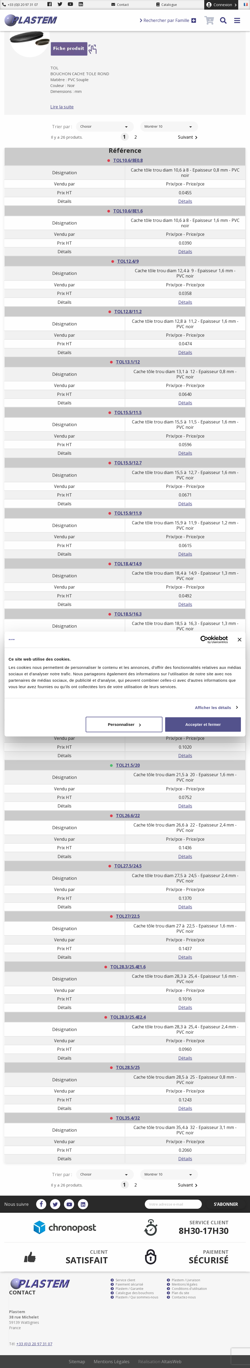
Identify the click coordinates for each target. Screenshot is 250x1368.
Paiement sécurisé (127, 1284)
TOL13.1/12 (128, 362)
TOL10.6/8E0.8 (128, 160)
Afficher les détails (213, 707)
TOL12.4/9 (128, 261)
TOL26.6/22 (128, 815)
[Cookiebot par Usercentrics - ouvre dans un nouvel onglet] (204, 639)
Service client (123, 1280)
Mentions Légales (112, 1362)
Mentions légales (182, 1284)
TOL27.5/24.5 (128, 866)
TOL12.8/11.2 (128, 311)
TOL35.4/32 (128, 1118)
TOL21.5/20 (128, 765)
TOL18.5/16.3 (128, 614)
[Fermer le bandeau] (239, 639)
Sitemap (77, 1362)
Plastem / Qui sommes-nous (134, 1297)
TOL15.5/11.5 (128, 412)
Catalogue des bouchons (132, 1293)
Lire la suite (70, 106)
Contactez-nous (181, 1297)
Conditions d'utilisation (187, 1289)
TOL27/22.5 (128, 916)
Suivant (188, 137)
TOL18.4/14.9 (128, 564)
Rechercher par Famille (168, 20)
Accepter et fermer (203, 724)
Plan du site (178, 1293)
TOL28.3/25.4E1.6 (128, 967)
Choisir (105, 127)
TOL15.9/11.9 (128, 513)
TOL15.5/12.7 (128, 463)
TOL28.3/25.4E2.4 (128, 1017)
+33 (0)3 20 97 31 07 (20, 4)
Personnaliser (124, 724)
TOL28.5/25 (128, 1067)
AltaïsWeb (171, 1362)
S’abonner (230, 1204)
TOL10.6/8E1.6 (128, 211)
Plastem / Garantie (127, 1289)
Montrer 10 (169, 127)
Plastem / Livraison (183, 1280)
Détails (185, 201)
